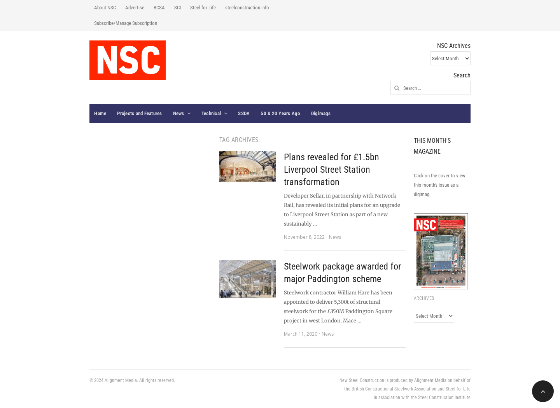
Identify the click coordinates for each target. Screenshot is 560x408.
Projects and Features (139, 113)
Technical (211, 113)
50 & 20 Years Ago (280, 113)
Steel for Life (203, 8)
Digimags (321, 113)
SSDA (244, 113)
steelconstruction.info (247, 8)
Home (100, 113)
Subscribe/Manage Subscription (125, 23)
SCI (177, 8)
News (178, 113)
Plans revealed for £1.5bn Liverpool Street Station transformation (331, 169)
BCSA (159, 8)
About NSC (105, 8)
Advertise (134, 8)
